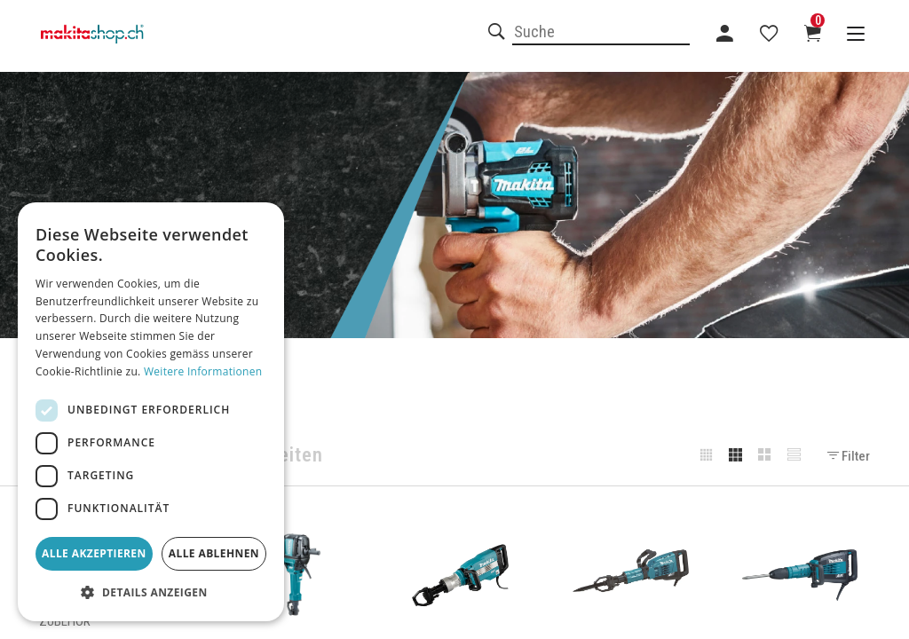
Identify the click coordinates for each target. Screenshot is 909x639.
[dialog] (151, 411)
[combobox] (601, 32)
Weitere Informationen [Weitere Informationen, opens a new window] (203, 371)
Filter (848, 456)
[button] (151, 593)
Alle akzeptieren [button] (94, 553)
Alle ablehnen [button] (214, 553)
